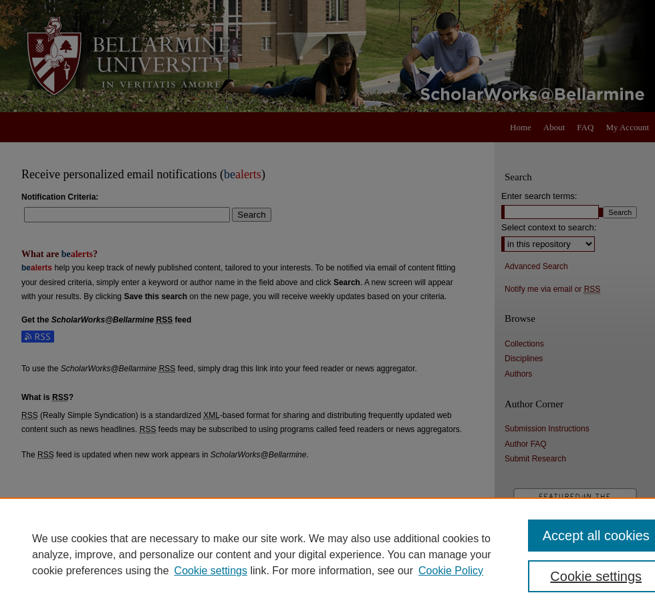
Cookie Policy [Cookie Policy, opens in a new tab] (450, 570)
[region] (327, 554)
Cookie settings (210, 570)
